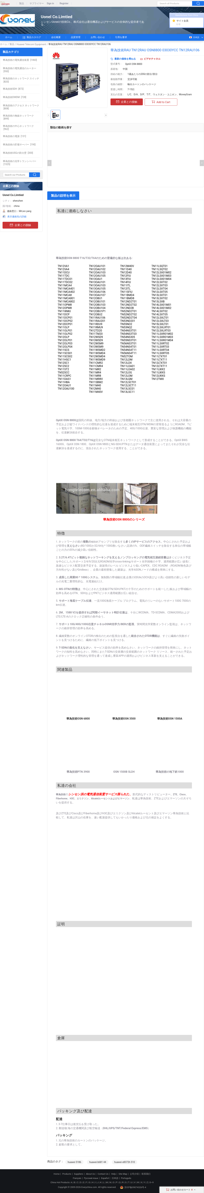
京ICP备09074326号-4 (133, 1187)
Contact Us (103, 1174)
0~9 (152, 1182)
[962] (18, 127)
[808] (21, 107)
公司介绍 (134, 1174)
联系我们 (146, 1174)
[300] (18, 152)
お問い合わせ (98, 37)
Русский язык (91, 1178)
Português (126, 1178)
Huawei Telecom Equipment (31, 44)
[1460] (20, 60)
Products (66, 1174)
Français (77, 1178)
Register (64, 3)
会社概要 (56, 37)
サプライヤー (37, 3)
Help (113, 1174)
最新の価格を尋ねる (125, 58)
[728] (14, 97)
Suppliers (78, 1174)
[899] (18, 117)
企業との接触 (20, 225)
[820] (21, 80)
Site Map (122, 1174)
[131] (14, 136)
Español (105, 1178)
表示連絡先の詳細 (16, 216)
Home (57, 1174)
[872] (13, 88)
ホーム (8, 37)
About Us (90, 1174)
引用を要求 (121, 37)
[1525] (19, 163)
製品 (21, 3)
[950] (19, 70)
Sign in (50, 3)
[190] (19, 144)
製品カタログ (31, 37)
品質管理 (75, 37)
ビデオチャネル (152, 58)
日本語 (194, 37)
